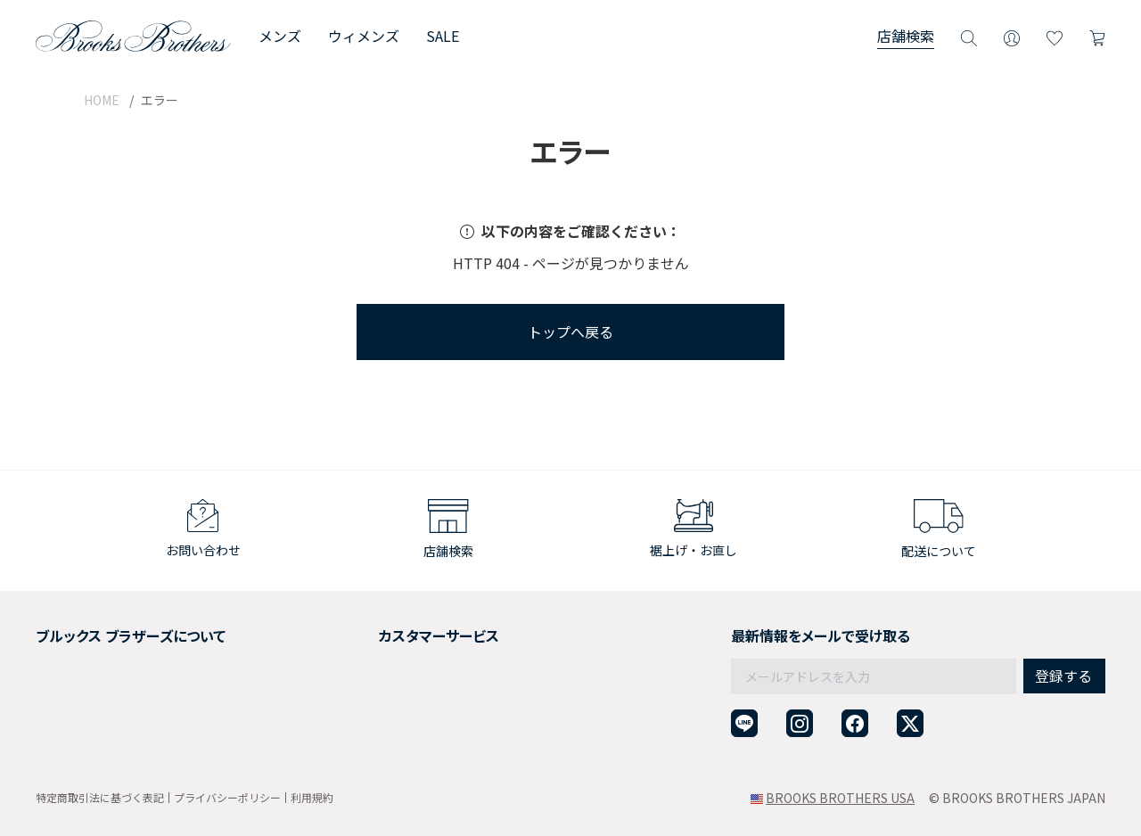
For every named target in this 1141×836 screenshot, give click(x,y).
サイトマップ (73, 740)
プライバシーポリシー (227, 797)
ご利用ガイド (361, 631)
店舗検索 (905, 35)
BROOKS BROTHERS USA (840, 798)
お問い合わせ (361, 718)
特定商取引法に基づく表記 (100, 797)
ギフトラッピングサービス (399, 675)
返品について (361, 652)
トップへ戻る (570, 331)
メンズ (280, 35)
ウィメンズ (363, 35)
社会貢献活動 (73, 675)
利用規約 (312, 797)
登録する (1063, 637)
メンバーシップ (79, 696)
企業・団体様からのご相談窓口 (411, 740)
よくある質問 (361, 696)
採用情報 (61, 652)
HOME (101, 100)
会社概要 (61, 631)
